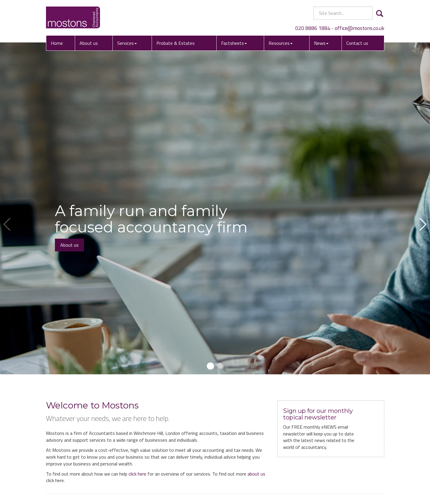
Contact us (357, 43)
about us (256, 473)
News (321, 43)
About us (89, 43)
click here (137, 473)
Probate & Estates (175, 43)
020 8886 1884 (312, 28)
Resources (281, 43)
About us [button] (69, 244)
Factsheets (234, 43)
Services (127, 43)
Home (57, 43)
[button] (210, 366)
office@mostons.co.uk (359, 28)
